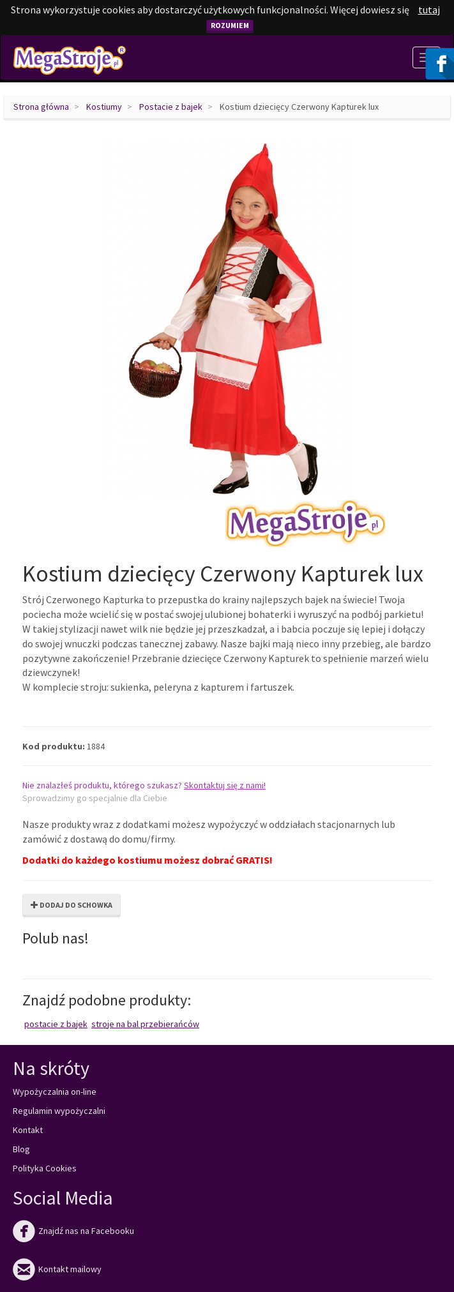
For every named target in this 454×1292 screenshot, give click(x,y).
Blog (21, 1149)
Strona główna (41, 106)
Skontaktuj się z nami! (225, 785)
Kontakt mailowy (57, 1269)
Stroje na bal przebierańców (145, 1024)
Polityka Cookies (45, 1168)
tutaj (429, 9)
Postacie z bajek (170, 106)
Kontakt (28, 1130)
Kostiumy (104, 106)
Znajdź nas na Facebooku (73, 1231)
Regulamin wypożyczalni (59, 1110)
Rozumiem (230, 25)
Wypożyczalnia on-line (54, 1091)
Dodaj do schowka (71, 905)
